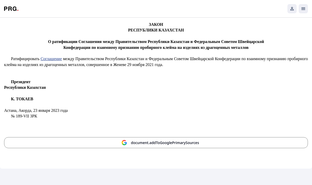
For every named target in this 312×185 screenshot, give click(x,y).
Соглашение (51, 59)
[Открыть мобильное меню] (303, 8)
